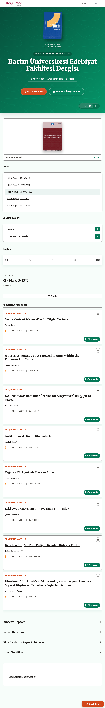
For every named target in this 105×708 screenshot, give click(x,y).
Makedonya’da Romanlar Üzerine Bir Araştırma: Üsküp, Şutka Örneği (49, 403)
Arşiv (6, 166)
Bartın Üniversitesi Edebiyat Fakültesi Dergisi (52, 65)
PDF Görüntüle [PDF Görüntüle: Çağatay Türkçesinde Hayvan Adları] (90, 501)
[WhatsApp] (30, 260)
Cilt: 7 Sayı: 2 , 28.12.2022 (18, 185)
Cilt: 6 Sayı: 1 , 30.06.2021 (18, 205)
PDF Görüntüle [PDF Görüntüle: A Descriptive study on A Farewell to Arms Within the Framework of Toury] (90, 382)
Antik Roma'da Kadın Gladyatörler (30, 443)
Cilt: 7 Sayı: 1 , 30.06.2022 (19, 192)
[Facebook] (7, 260)
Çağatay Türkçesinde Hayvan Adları (31, 481)
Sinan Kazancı (12, 411)
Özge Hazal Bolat (13, 488)
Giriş (95, 3)
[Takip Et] (86, 106)
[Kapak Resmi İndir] (97, 157)
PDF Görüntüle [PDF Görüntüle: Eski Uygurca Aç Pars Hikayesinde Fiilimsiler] (90, 540)
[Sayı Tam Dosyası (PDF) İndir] (97, 236)
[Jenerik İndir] (97, 229)
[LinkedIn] (75, 260)
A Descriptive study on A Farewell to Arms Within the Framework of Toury (43, 360)
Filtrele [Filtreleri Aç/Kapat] (52, 296)
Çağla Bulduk (11, 449)
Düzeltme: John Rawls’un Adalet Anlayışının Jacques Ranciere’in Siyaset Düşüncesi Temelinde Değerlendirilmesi (48, 599)
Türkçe (84, 4)
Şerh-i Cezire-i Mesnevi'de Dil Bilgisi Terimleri (39, 320)
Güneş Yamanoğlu (13, 369)
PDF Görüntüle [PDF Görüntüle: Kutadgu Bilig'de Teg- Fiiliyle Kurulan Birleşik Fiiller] (90, 578)
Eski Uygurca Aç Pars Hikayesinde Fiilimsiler (38, 520)
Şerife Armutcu (12, 526)
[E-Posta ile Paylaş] (97, 260)
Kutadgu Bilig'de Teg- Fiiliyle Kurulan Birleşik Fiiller (43, 558)
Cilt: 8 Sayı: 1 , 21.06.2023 (18, 178)
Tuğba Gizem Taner (14, 565)
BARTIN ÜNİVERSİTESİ (58, 54)
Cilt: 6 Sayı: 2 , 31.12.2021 (18, 198)
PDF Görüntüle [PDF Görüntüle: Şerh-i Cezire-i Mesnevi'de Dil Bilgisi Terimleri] (90, 340)
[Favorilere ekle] (98, 314)
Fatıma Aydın (11, 326)
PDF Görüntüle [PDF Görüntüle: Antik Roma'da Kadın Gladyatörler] (90, 463)
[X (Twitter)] (52, 260)
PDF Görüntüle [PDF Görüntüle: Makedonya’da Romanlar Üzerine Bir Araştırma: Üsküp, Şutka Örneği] (90, 425)
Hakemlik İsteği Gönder (66, 91)
